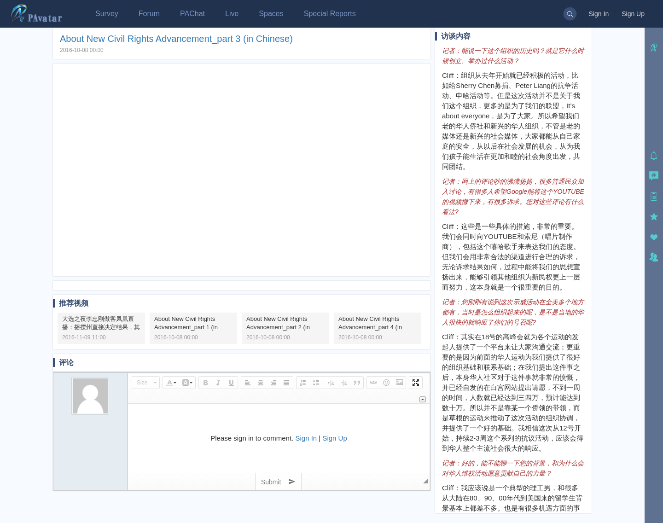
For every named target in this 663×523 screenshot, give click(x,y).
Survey (106, 13)
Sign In (599, 13)
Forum (149, 13)
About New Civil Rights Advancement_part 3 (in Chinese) (176, 39)
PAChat (192, 13)
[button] (146, 382)
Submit (278, 482)
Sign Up (633, 13)
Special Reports (330, 13)
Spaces (271, 13)
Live (231, 13)
